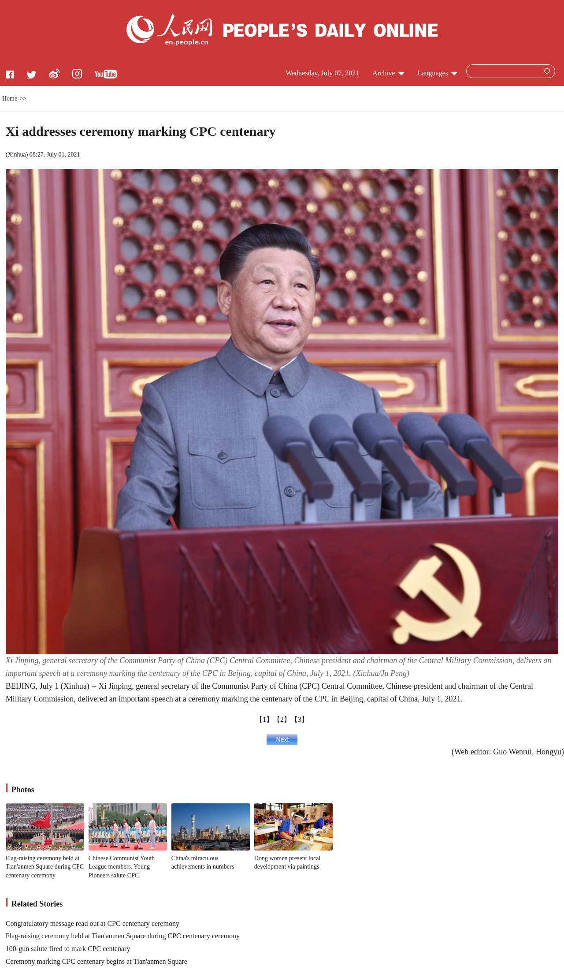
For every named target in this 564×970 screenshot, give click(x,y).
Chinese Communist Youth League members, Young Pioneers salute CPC (122, 867)
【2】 (282, 719)
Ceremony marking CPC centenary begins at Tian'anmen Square (96, 961)
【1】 (264, 719)
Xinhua (16, 154)
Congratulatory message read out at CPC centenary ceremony (92, 923)
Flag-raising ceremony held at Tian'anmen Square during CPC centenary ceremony (45, 867)
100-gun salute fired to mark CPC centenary (68, 948)
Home (9, 98)
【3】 (299, 719)
